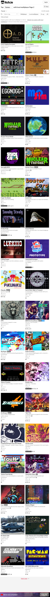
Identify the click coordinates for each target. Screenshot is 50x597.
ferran (2, 201)
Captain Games (4, 538)
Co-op (42, 14)
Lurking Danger (5, 259)
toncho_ (3, 139)
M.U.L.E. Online (29, 75)
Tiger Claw (28, 413)
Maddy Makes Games (30, 477)
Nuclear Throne (29, 167)
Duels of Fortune (29, 351)
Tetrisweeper (4, 75)
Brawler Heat (28, 382)
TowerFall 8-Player (30, 474)
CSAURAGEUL (28, 293)
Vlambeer (27, 170)
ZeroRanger (4, 413)
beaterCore (28, 198)
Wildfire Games (4, 47)
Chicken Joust (29, 443)
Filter (46, 6)
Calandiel (27, 139)
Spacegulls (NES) (5, 167)
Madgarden (3, 109)
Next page (24, 578)
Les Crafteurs (28, 262)
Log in (46, 2)
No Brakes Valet (5, 535)
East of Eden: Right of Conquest (34, 290)
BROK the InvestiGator (31, 321)
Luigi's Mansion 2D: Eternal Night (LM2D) (36, 535)
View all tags (4, 17)
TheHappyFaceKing (29, 538)
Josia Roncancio (4, 323)
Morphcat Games (5, 170)
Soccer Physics (29, 44)
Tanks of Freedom (5, 382)
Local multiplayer (33, 14)
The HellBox (28, 201)
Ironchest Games (5, 231)
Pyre (2, 505)
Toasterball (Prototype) (31, 259)
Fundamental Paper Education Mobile (11, 443)
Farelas (2, 262)
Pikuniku (3, 290)
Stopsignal (27, 446)
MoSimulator (29, 106)
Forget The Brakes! (6, 198)
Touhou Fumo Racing (6, 474)
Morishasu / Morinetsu (30, 383)
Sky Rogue (4, 351)
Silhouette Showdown (7, 566)
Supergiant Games (5, 508)
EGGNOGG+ (4, 106)
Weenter (3, 569)
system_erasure (4, 416)
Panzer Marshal (29, 228)
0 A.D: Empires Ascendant (8, 44)
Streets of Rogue (29, 505)
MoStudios (28, 109)
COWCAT (27, 324)
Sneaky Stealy (4, 228)
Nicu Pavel (27, 231)
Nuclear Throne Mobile (7, 136)
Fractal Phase (4, 354)
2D (47, 14)
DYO (2, 320)
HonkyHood (4, 477)
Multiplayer (24, 14)
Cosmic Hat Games (29, 354)
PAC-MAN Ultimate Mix (32, 566)
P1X (2, 385)
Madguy (27, 508)
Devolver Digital (4, 291)
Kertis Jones (3, 78)
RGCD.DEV (28, 416)
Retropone (27, 569)
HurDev (2, 446)
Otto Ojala (27, 47)
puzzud (27, 78)
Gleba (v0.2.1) (29, 136)
